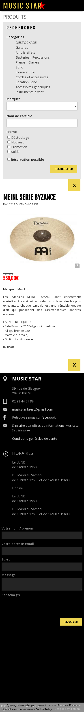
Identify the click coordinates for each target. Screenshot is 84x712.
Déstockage (18, 137)
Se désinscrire (21, 430)
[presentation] (36, 607)
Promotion (17, 147)
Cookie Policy (44, 709)
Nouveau (15, 142)
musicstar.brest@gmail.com (32, 409)
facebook (49, 417)
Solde (13, 151)
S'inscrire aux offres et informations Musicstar (46, 425)
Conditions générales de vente (34, 438)
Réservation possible (27, 159)
